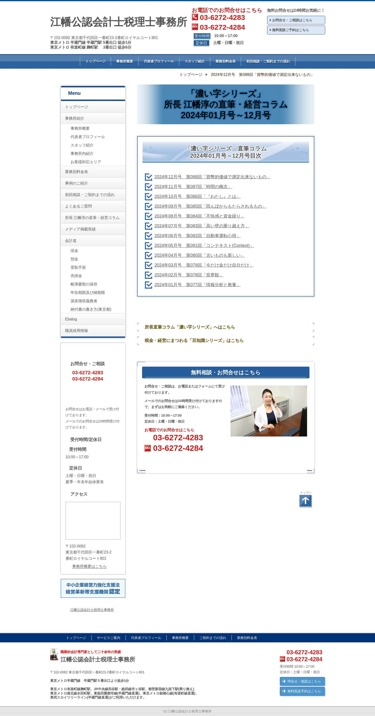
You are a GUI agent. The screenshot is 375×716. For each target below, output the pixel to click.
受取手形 (78, 267)
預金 (74, 259)
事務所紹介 (74, 118)
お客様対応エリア (86, 162)
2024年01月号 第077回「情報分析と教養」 (197, 284)
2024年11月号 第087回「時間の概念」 (193, 186)
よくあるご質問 (78, 206)
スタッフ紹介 (195, 61)
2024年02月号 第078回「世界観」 (188, 275)
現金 (74, 251)
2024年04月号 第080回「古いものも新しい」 (199, 255)
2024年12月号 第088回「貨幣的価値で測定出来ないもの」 (212, 176)
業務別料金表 (225, 61)
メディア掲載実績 (80, 229)
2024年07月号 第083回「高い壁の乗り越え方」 (201, 226)
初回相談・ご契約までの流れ (268, 61)
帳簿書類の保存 (84, 284)
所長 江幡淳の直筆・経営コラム (92, 218)
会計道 (71, 241)
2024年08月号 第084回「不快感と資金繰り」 (199, 216)
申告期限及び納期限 (88, 293)
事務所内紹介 (82, 153)
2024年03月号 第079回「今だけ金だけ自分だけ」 (204, 265)
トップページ (95, 61)
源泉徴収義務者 (84, 301)
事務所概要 (124, 61)
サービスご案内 (108, 638)
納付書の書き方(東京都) (91, 309)
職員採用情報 (76, 331)
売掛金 (76, 276)
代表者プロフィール (159, 61)
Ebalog (71, 319)
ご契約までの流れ (212, 638)
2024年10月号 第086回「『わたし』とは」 (197, 196)
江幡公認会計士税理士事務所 (92, 610)
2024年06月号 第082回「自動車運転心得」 (197, 235)
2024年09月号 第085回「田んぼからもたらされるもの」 (210, 206)
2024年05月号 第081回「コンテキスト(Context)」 (204, 245)
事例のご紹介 (76, 183)
